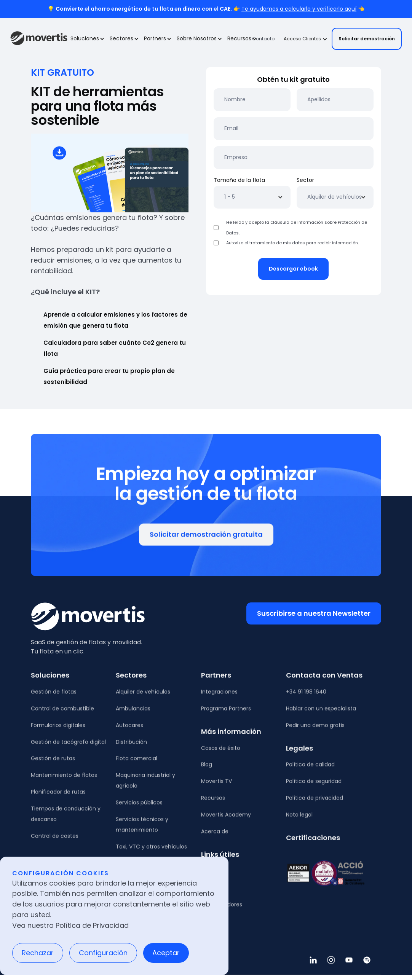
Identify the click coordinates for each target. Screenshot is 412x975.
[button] (87, 39)
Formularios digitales (58, 729)
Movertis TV (216, 786)
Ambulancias (133, 713)
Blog (206, 769)
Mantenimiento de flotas (64, 780)
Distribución (131, 746)
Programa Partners (226, 713)
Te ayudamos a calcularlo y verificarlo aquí (298, 9)
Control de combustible (62, 713)
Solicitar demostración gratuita (206, 538)
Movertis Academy (226, 819)
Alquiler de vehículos (143, 696)
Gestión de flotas (54, 696)
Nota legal (299, 819)
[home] (38, 38)
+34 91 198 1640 (306, 696)
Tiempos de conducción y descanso (66, 818)
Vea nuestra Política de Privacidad (70, 925)
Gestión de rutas (53, 763)
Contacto (263, 38)
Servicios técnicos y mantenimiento (142, 829)
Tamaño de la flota (239, 180)
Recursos (213, 802)
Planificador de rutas (58, 796)
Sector (305, 180)
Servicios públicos (139, 807)
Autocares (129, 729)
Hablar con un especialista (321, 713)
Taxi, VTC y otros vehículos (151, 851)
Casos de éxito (220, 752)
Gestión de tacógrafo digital (68, 746)
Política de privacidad (314, 802)
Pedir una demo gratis (315, 729)
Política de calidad (310, 769)
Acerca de (214, 836)
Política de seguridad (314, 786)
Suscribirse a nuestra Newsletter (313, 613)
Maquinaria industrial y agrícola (145, 785)
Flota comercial (136, 763)
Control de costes (54, 840)
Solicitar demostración (367, 38)
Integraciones (219, 696)
